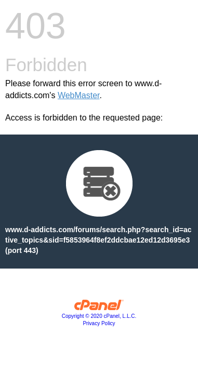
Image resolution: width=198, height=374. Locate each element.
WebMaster (79, 95)
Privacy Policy (99, 323)
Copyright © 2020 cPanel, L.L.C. (99, 316)
